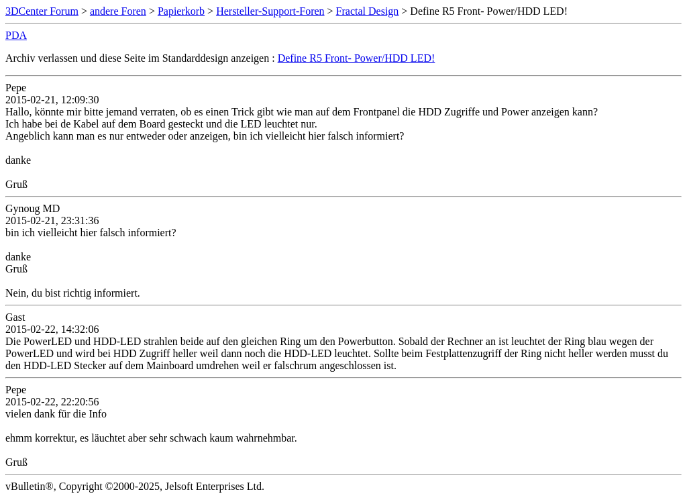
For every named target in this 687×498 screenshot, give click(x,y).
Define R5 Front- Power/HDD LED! (356, 58)
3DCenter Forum (41, 11)
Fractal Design (367, 11)
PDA (16, 35)
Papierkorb (181, 11)
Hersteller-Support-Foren (270, 11)
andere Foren (118, 11)
